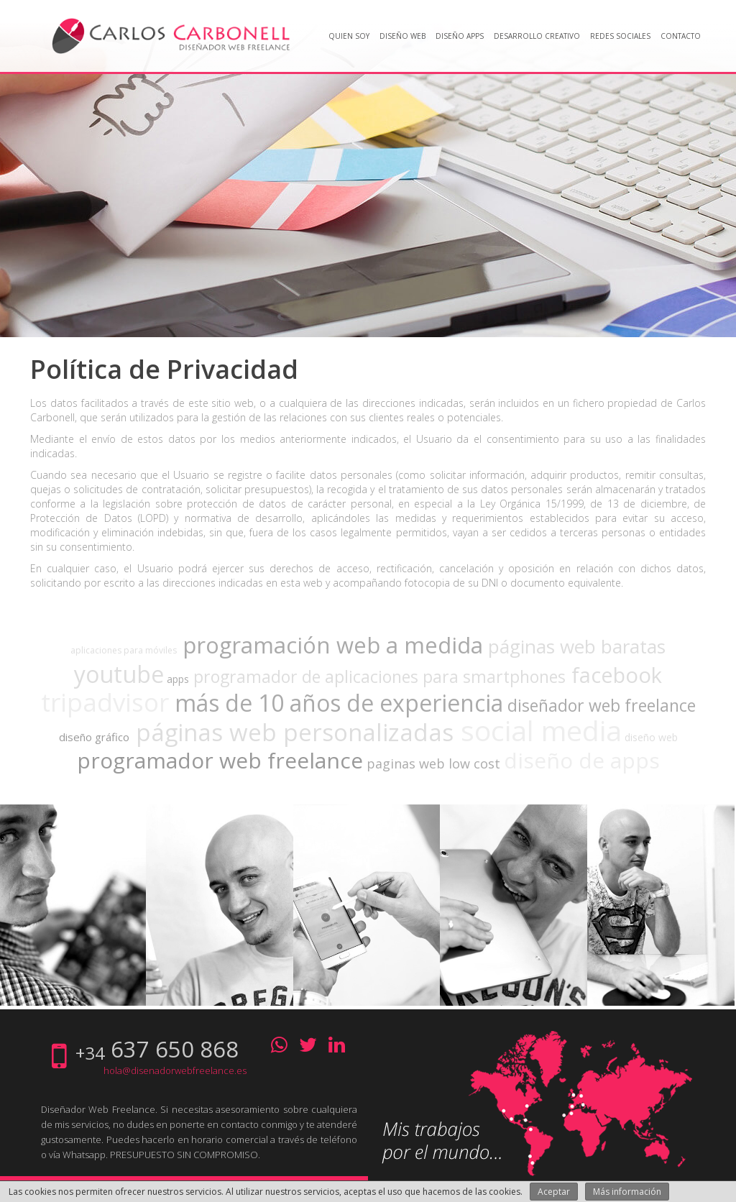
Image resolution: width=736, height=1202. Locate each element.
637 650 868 (175, 1049)
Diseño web (403, 36)
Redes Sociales (620, 36)
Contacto (681, 36)
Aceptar (554, 1191)
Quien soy (348, 36)
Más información (627, 1191)
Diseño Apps (460, 36)
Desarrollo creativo (537, 36)
